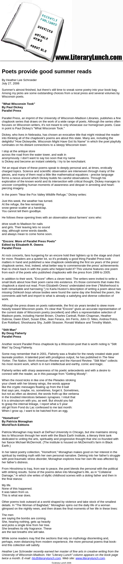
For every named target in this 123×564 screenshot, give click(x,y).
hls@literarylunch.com (46, 558)
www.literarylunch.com (90, 558)
